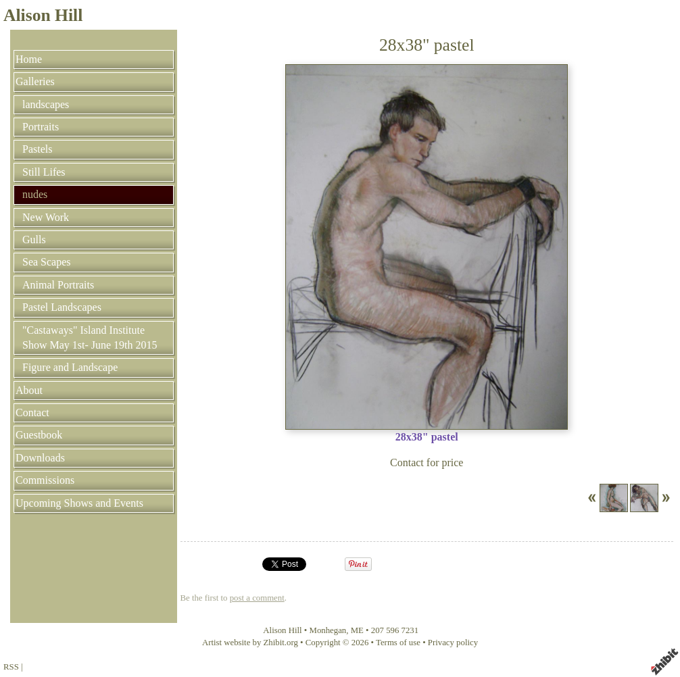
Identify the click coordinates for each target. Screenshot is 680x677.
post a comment (257, 598)
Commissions (45, 480)
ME (357, 630)
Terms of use (398, 642)
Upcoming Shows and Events (79, 503)
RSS (11, 667)
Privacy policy (453, 642)
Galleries (35, 81)
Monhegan (328, 630)
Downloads (40, 457)
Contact (32, 412)
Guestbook (39, 435)
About (29, 390)
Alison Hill (42, 15)
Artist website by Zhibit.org (250, 642)
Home (29, 59)
